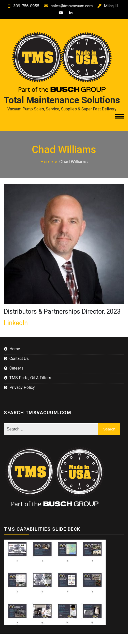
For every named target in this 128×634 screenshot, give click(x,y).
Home (14, 348)
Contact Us (19, 358)
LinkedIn (16, 323)
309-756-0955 (19, 6)
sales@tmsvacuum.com (64, 6)
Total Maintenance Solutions (62, 100)
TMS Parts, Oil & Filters (30, 377)
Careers (16, 368)
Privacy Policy (22, 387)
